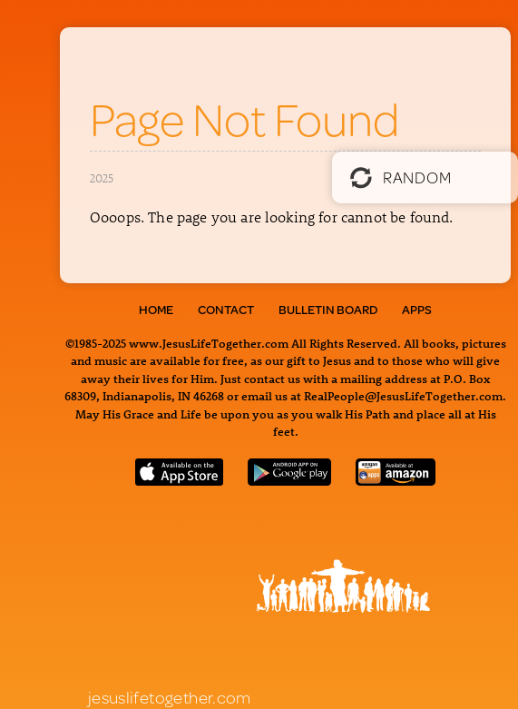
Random (400, 177)
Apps (417, 309)
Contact (226, 309)
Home (156, 309)
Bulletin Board (328, 309)
